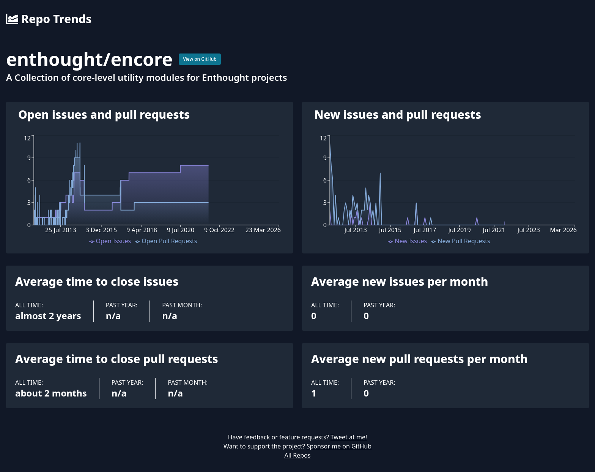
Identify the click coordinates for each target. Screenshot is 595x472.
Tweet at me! (349, 437)
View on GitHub (200, 59)
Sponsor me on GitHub (339, 446)
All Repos (298, 455)
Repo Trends (48, 19)
